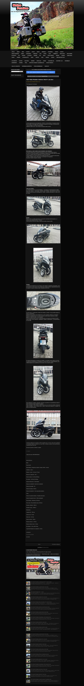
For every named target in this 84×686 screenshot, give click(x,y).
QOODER (35, 55)
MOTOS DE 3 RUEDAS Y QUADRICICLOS (36, 62)
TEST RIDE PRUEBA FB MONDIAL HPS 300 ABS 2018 (41, 617)
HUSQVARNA (28, 53)
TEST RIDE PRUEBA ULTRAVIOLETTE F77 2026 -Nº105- (38, 552)
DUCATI (33, 51)
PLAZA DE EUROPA (30, 534)
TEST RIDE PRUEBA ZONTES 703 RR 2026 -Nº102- (40, 607)
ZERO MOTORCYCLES (61, 57)
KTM (40, 53)
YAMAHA (47, 57)
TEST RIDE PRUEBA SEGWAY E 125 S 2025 (39, 659)
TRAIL (26, 62)
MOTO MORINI (69, 53)
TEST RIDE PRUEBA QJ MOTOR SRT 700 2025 (39, 586)
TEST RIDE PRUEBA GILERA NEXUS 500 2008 (39, 612)
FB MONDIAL (50, 51)
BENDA (18, 51)
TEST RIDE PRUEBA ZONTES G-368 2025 (38, 622)
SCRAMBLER (67, 60)
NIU (19, 55)
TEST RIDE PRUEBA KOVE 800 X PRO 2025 (39, 669)
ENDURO (32, 60)
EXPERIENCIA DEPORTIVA (27, 66)
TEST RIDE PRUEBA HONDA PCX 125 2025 (39, 639)
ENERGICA (44, 51)
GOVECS (61, 51)
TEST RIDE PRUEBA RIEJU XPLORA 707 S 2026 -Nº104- (41, 602)
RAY (40, 55)
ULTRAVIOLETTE (25, 57)
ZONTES (52, 57)
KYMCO (45, 53)
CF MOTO (28, 51)
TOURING (20, 62)
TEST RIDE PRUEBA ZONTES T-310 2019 (38, 674)
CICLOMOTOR (14, 60)
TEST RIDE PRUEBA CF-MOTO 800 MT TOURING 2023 (41, 679)
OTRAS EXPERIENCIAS (38, 66)
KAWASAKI (35, 53)
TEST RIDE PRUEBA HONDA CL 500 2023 (38, 644)
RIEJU (44, 55)
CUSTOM (20, 60)
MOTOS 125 (39, 60)
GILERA (56, 51)
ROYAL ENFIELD (51, 55)
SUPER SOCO (69, 55)
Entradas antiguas (56, 544)
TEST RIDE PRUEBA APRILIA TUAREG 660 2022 (40, 654)
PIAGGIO (23, 55)
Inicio (39, 544)
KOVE (50, 53)
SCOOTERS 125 (51, 60)
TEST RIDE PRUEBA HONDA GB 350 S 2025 (39, 627)
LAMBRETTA (55, 53)
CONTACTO (47, 66)
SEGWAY (57, 55)
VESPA (32, 57)
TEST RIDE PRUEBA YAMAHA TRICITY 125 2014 (39, 79)
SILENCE (63, 55)
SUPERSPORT (14, 62)
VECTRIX (37, 57)
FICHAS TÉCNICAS (49, 62)
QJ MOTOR (29, 55)
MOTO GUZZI (62, 53)
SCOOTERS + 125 (59, 60)
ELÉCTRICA (27, 60)
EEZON (38, 51)
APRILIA (13, 51)
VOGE (42, 57)
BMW (23, 51)
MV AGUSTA (14, 55)
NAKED (44, 60)
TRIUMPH (18, 57)
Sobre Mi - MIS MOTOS (16, 66)
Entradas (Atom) (46, 547)
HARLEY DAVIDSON (15, 53)
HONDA (22, 53)
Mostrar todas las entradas (53, 76)
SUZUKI (13, 57)
